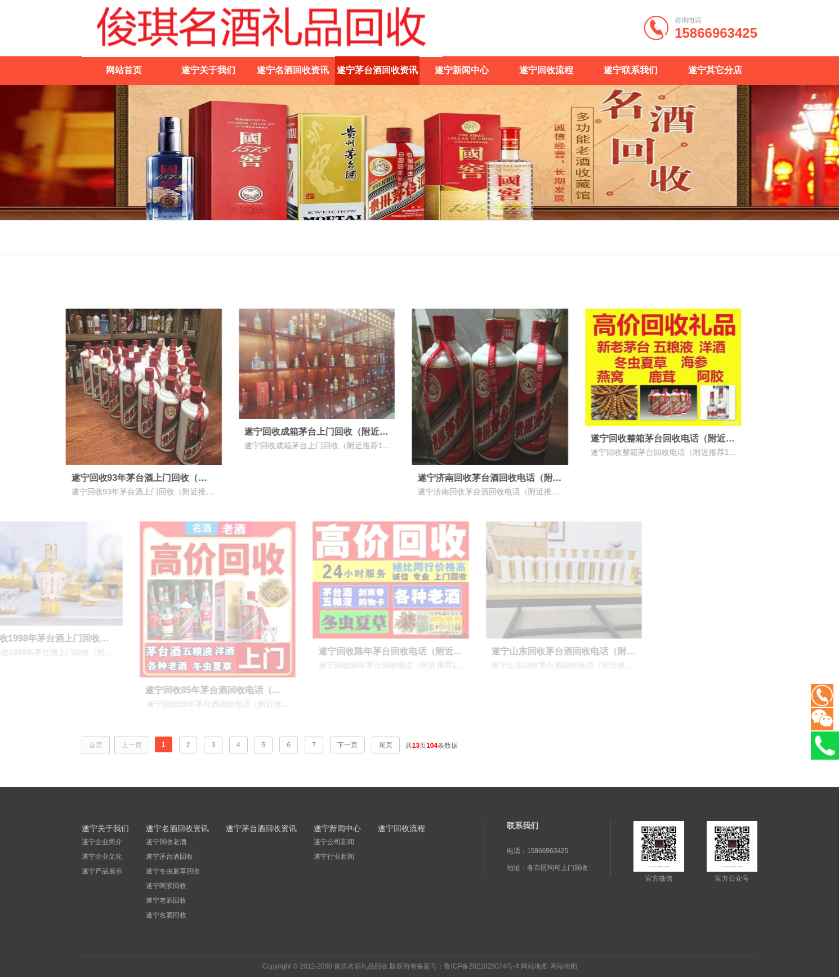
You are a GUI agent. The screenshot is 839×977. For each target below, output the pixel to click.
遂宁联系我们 (631, 70)
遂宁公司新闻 (334, 842)
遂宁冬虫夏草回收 (173, 871)
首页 (716, 237)
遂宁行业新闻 (334, 856)
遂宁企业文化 (102, 856)
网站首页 (124, 70)
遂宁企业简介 (102, 842)
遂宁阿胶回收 (166, 886)
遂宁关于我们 (208, 70)
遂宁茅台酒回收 (169, 856)
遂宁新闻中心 (462, 70)
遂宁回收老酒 (166, 842)
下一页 (347, 745)
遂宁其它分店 (715, 70)
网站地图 (534, 966)
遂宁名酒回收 (166, 915)
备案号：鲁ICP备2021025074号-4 (468, 966)
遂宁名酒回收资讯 (293, 70)
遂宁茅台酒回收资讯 (377, 70)
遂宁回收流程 (546, 70)
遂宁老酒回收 (166, 900)
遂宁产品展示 (102, 871)
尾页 (385, 745)
